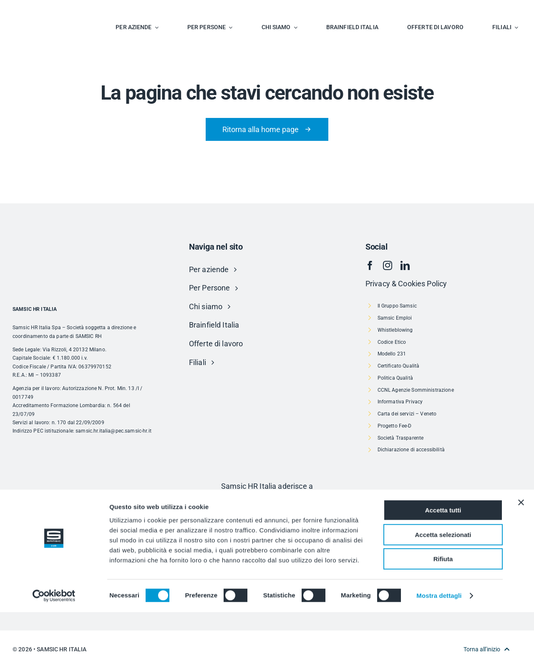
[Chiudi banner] (521, 558)
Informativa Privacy (400, 402)
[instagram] (387, 265)
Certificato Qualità (399, 366)
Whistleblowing (395, 330)
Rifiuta (443, 614)
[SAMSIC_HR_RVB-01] (35, 8)
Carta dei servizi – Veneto (407, 414)
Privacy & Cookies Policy (406, 283)
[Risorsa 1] (267, 504)
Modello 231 (392, 354)
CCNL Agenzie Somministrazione (416, 390)
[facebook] (370, 265)
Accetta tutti (443, 566)
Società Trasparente (401, 438)
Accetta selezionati (443, 590)
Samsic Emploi (395, 318)
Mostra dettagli (438, 651)
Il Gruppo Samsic (397, 306)
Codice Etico (392, 342)
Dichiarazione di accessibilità (411, 450)
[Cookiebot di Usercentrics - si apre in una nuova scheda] (54, 651)
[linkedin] (405, 265)
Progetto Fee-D (395, 426)
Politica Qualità (395, 378)
